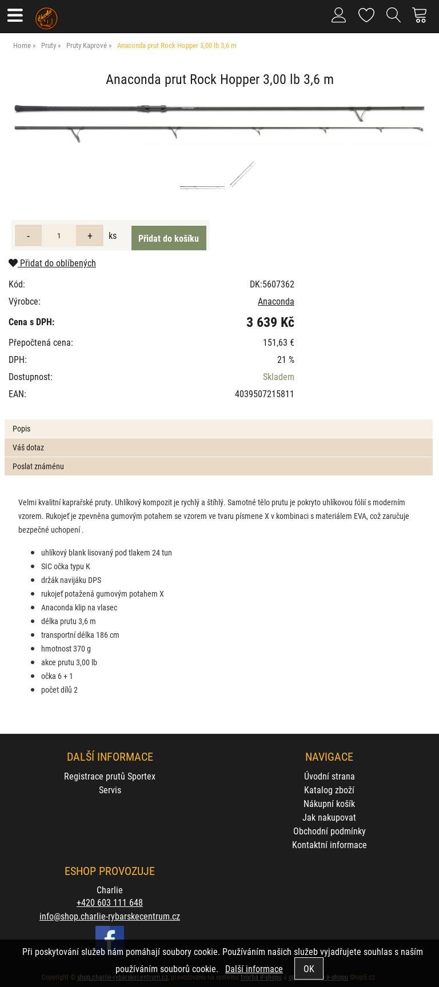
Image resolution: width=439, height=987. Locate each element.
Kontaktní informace (329, 844)
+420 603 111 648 (110, 902)
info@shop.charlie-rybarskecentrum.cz (109, 916)
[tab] (218, 419)
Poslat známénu (38, 466)
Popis (21, 428)
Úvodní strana (329, 776)
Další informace (254, 968)
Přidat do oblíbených (52, 263)
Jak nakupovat (329, 817)
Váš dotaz (28, 447)
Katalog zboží (329, 790)
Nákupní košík (329, 803)
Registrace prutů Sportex (109, 776)
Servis (110, 790)
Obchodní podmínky (329, 831)
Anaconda (276, 301)
